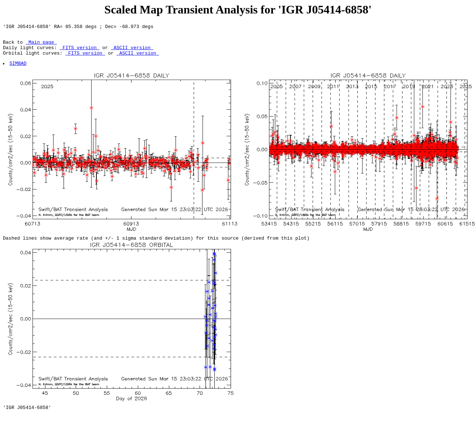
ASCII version (132, 51)
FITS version (79, 51)
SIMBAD (18, 69)
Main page (41, 45)
